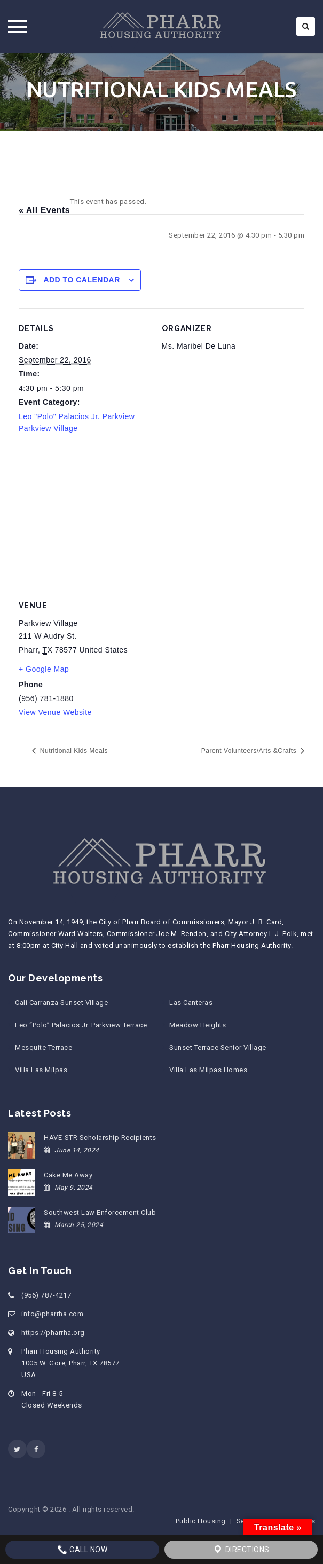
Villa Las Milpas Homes (208, 1070)
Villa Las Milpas (41, 1070)
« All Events (44, 210)
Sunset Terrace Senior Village (217, 1047)
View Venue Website (55, 712)
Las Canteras (190, 1003)
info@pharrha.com (52, 1314)
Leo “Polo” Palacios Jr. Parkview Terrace (81, 1025)
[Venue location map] (161, 517)
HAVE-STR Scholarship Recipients (100, 1138)
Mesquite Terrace (43, 1047)
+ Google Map (44, 669)
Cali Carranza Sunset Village (61, 1003)
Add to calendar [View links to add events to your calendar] (81, 280)
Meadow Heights (197, 1025)
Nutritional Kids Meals (73, 751)
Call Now (82, 1549)
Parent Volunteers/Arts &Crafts (249, 751)
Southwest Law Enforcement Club (100, 1212)
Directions (241, 1549)
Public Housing (201, 1521)
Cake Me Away (68, 1175)
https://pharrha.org (53, 1333)
